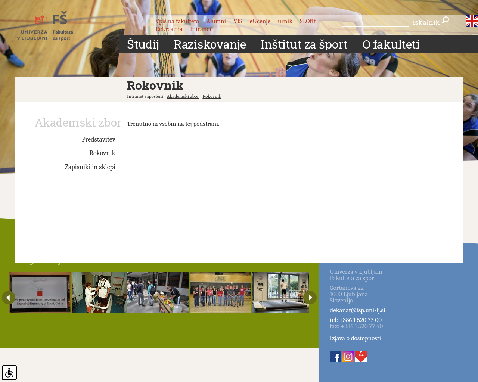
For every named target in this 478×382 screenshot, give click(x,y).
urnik (285, 21)
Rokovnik (211, 96)
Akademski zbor (183, 96)
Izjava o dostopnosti (355, 338)
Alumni (216, 21)
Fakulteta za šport (53, 27)
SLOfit (308, 21)
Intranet (201, 28)
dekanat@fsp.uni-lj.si (357, 310)
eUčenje (260, 21)
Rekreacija (169, 28)
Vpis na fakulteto (177, 21)
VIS (237, 21)
